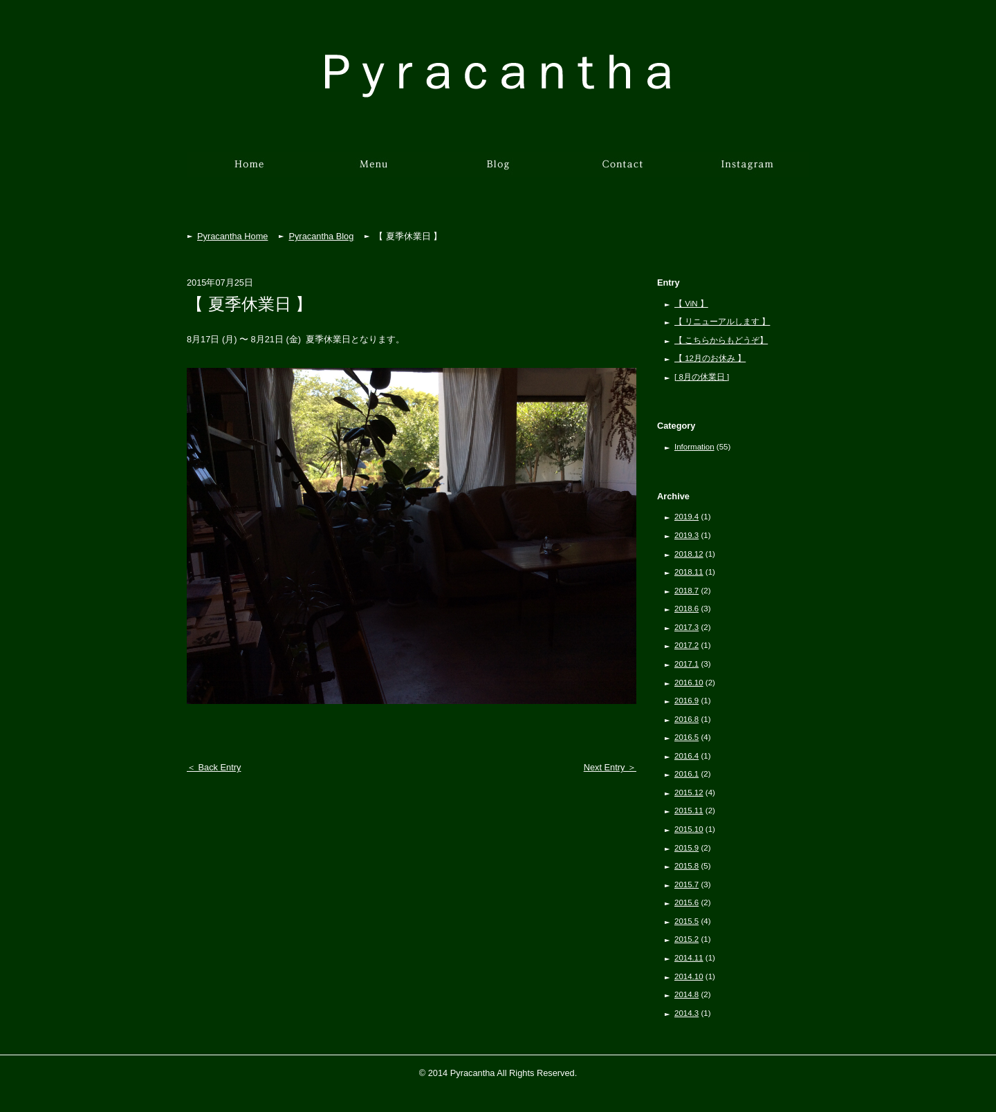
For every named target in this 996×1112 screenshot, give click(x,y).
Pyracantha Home (232, 236)
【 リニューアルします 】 (722, 321)
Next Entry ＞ (610, 767)
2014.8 (686, 994)
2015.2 (686, 939)
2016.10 (688, 682)
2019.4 (686, 516)
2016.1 (686, 774)
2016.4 (686, 756)
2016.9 (686, 700)
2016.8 (686, 719)
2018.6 (686, 608)
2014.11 (688, 958)
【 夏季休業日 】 (249, 304)
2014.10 (688, 976)
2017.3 (686, 627)
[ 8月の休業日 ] (701, 377)
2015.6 (686, 902)
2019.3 (686, 535)
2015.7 (686, 884)
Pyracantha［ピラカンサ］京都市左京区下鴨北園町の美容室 (498, 76)
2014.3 (686, 1013)
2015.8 (686, 866)
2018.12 (688, 554)
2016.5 (686, 737)
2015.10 (688, 829)
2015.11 (688, 810)
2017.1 (686, 664)
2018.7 (686, 590)
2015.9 (686, 848)
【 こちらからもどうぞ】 (721, 340)
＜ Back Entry (214, 767)
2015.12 (688, 792)
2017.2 (686, 645)
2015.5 (686, 921)
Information (694, 447)
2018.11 (688, 572)
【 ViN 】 (691, 303)
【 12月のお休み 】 (710, 358)
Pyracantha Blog (320, 236)
